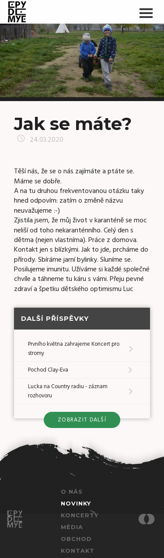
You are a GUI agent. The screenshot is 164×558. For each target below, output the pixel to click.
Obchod (76, 539)
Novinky (76, 503)
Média (72, 527)
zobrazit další (82, 420)
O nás (72, 491)
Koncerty (79, 515)
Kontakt (77, 550)
